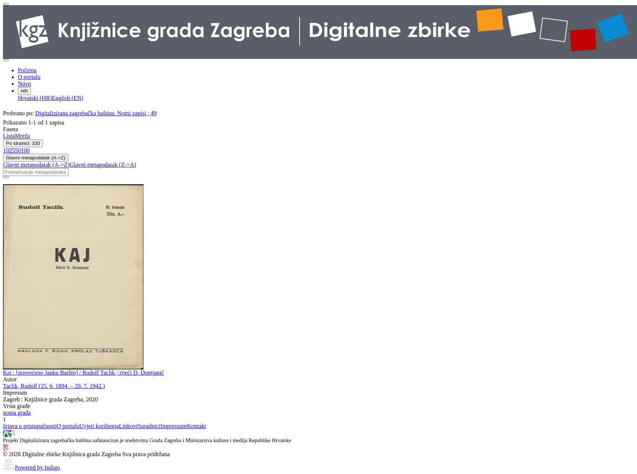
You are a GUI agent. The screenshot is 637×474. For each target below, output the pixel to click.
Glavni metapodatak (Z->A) (103, 165)
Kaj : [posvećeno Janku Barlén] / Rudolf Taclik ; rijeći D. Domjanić (83, 372)
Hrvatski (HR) (35, 98)
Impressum (174, 426)
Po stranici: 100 (23, 143)
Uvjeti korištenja (99, 426)
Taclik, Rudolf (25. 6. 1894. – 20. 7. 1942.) (54, 386)
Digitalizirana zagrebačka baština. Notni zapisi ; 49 (95, 113)
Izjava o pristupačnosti (30, 426)
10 (6, 150)
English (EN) (67, 98)
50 (18, 150)
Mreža (22, 136)
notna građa (17, 413)
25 (12, 150)
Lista (9, 136)
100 (25, 150)
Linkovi (128, 426)
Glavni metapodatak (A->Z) (35, 157)
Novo (24, 83)
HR (24, 91)
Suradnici (149, 426)
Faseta (10, 129)
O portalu (29, 77)
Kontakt (196, 426)
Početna (27, 70)
